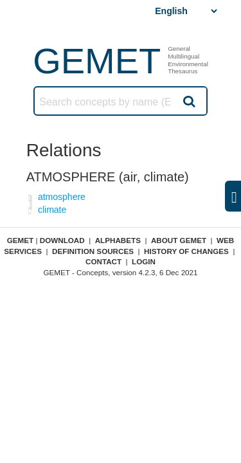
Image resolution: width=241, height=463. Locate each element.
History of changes (186, 251)
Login (144, 261)
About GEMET (178, 240)
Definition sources (93, 251)
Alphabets (118, 240)
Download (62, 240)
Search (188, 101)
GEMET (97, 61)
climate (52, 209)
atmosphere (61, 197)
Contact (103, 261)
